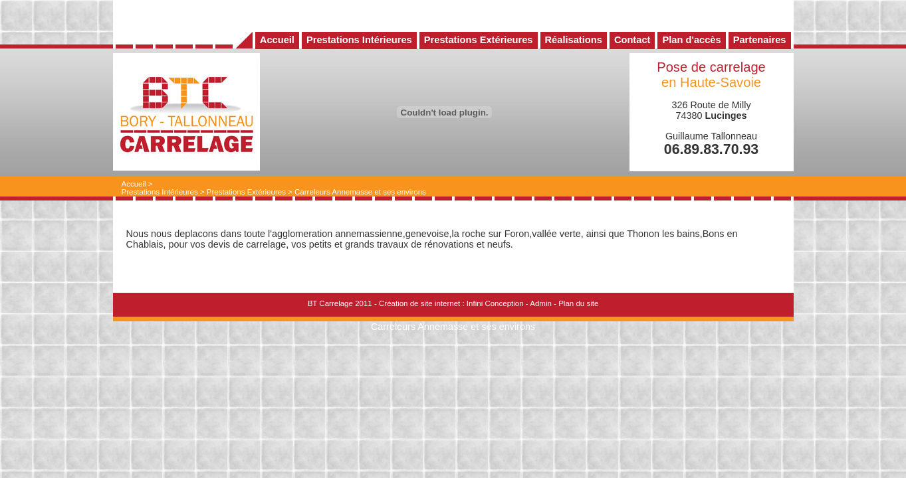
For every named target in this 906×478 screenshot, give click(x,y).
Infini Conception (495, 303)
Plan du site (578, 303)
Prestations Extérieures (246, 192)
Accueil (134, 184)
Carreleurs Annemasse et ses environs (360, 192)
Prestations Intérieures (160, 192)
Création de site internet (419, 303)
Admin (541, 303)
